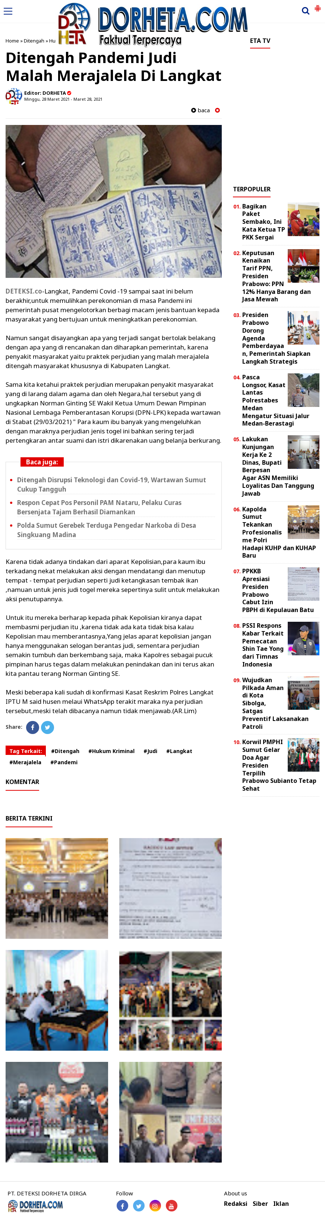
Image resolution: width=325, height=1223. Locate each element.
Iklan (281, 1204)
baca (200, 110)
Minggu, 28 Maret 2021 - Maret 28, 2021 (63, 99)
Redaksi (235, 1204)
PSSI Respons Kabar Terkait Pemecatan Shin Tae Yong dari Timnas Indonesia (263, 644)
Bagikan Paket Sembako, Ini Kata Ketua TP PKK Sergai (263, 221)
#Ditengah (65, 751)
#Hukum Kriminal (111, 751)
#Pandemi (64, 762)
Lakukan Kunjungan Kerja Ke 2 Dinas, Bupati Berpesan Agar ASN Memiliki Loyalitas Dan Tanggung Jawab (278, 466)
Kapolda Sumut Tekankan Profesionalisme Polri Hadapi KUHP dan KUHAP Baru (279, 532)
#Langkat (179, 751)
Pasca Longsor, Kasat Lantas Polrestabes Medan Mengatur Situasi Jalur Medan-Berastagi (275, 400)
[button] (317, 5)
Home (12, 40)
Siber (260, 1204)
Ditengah (34, 40)
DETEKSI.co (24, 291)
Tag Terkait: (25, 751)
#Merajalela (25, 762)
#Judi (150, 751)
